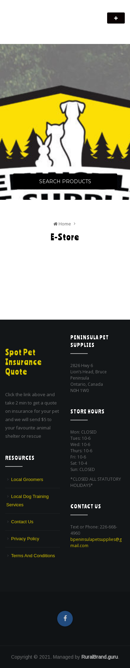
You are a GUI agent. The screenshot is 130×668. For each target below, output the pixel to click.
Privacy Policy (25, 538)
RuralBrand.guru (99, 657)
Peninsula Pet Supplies (38, 14)
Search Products (65, 181)
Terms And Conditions (33, 555)
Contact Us (22, 521)
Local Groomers (27, 479)
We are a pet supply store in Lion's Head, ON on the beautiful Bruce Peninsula (56, 27)
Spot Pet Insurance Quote (23, 361)
